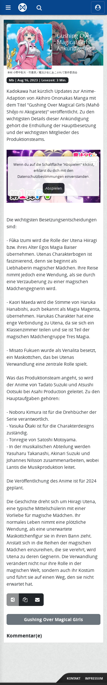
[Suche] (39, 7)
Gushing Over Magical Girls (53, 619)
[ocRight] (98, 7)
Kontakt (73, 678)
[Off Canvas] (8, 7)
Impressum (94, 678)
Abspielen (53, 188)
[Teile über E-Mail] (37, 599)
